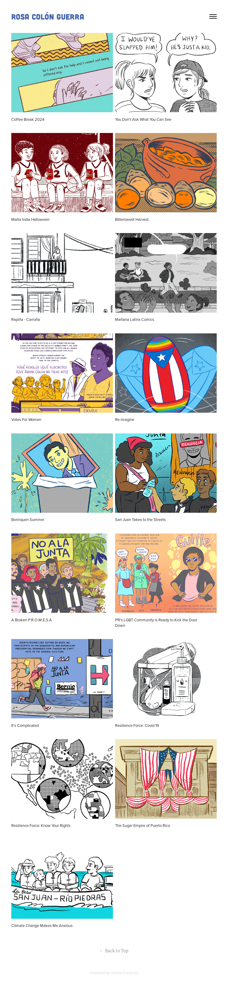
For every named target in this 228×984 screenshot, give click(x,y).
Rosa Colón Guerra (47, 16)
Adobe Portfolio (125, 973)
